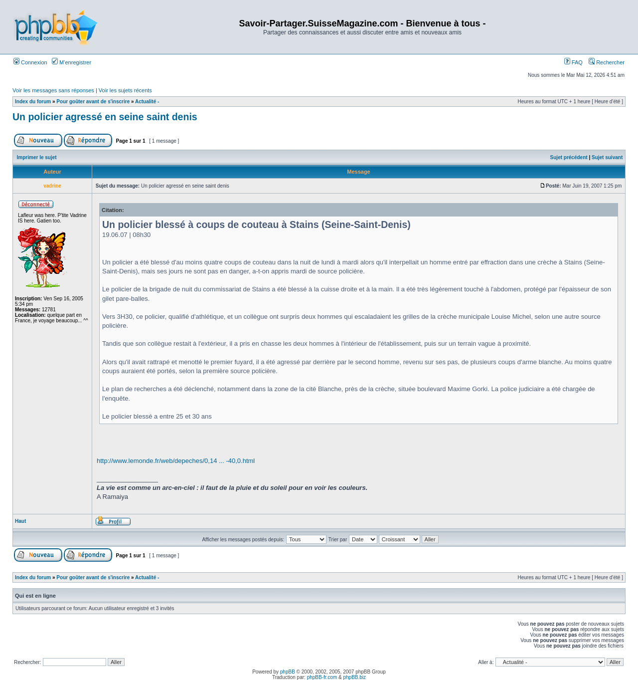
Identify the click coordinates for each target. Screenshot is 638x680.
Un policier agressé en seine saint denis (104, 116)
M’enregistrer (71, 62)
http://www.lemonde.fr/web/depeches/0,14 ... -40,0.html (176, 460)
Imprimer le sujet (37, 157)
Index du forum (33, 101)
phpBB (287, 672)
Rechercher (607, 62)
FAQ (573, 62)
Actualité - (147, 101)
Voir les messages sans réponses (53, 90)
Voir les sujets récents (125, 90)
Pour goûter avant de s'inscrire (93, 101)
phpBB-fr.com (322, 677)
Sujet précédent (569, 157)
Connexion (30, 62)
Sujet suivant (607, 157)
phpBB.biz (354, 677)
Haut (20, 521)
